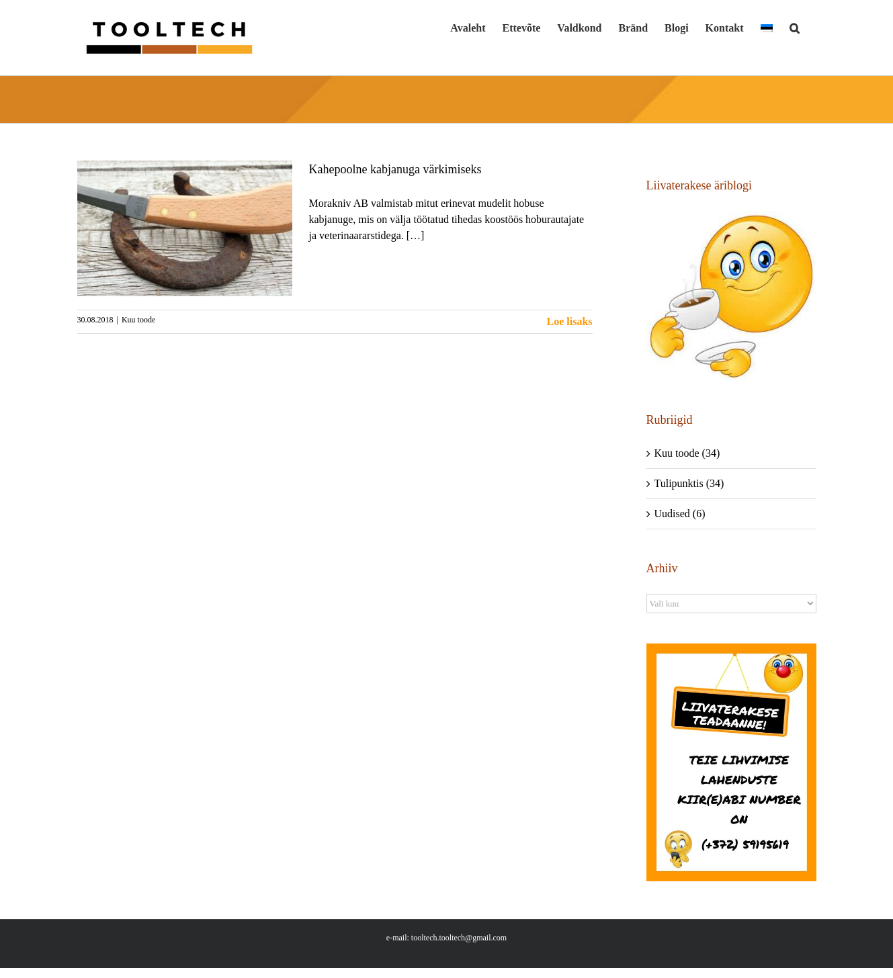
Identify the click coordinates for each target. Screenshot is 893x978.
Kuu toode (138, 319)
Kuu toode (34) (687, 453)
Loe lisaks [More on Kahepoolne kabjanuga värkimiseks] (569, 321)
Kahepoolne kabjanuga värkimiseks (395, 169)
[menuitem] (767, 28)
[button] (795, 28)
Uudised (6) (680, 513)
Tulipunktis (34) (689, 483)
